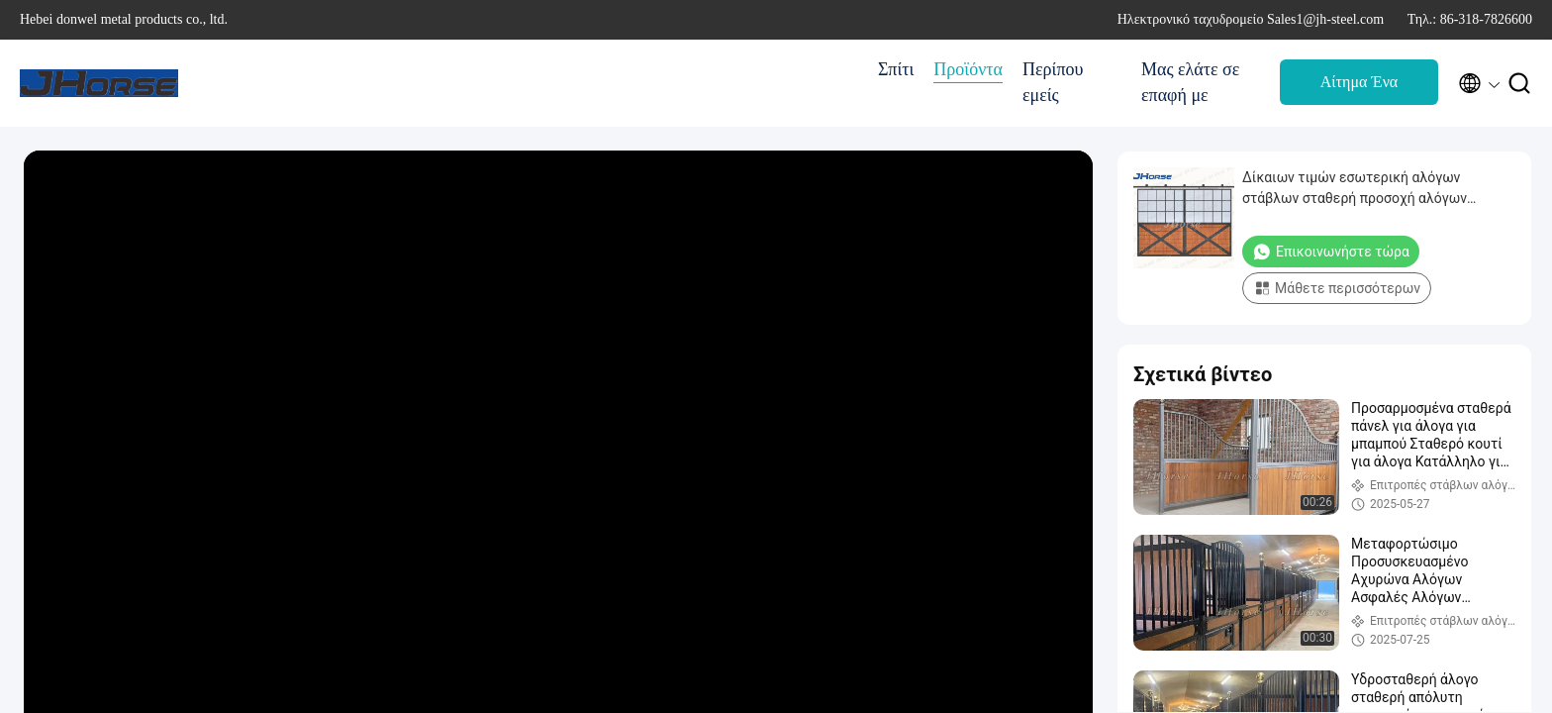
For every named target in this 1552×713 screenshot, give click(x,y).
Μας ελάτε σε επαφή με (1190, 82)
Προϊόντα (968, 69)
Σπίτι (896, 69)
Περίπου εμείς (1052, 82)
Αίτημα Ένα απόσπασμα (1359, 87)
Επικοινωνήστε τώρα (1330, 251)
